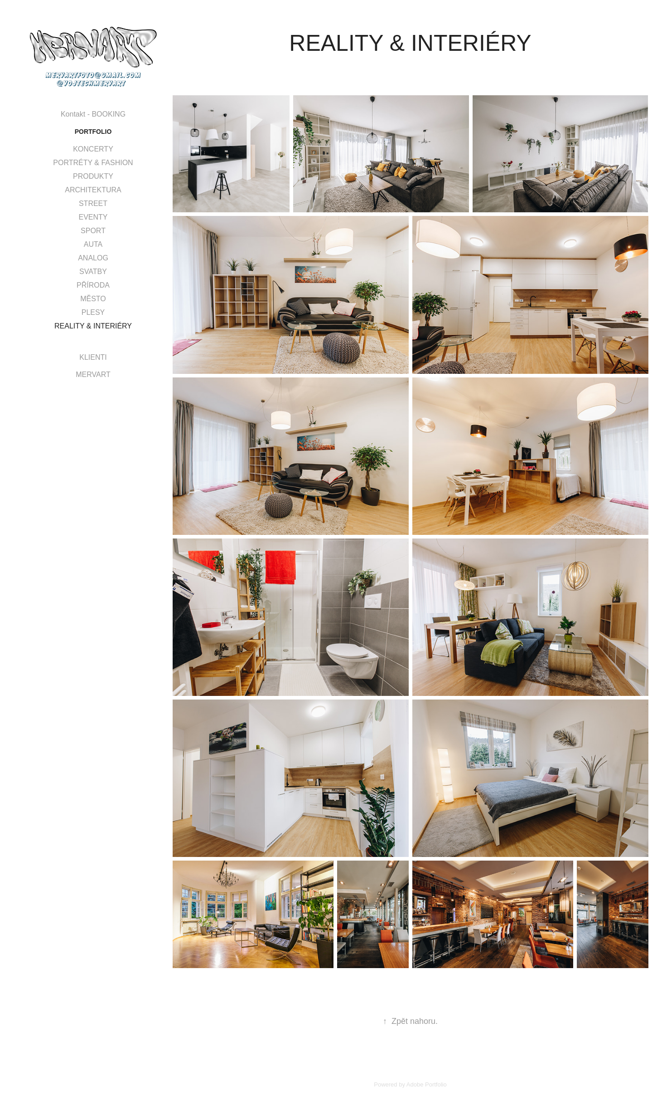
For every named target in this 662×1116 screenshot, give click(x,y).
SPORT (93, 231)
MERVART (93, 374)
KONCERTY (93, 149)
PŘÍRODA (93, 285)
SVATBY (93, 271)
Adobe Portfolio (426, 1084)
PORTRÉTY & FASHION (93, 162)
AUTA (93, 244)
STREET (93, 203)
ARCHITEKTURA (93, 190)
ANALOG (93, 258)
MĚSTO (93, 299)
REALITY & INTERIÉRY (93, 326)
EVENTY (92, 217)
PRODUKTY (93, 176)
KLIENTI (92, 357)
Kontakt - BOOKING (93, 114)
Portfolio (93, 131)
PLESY (93, 312)
